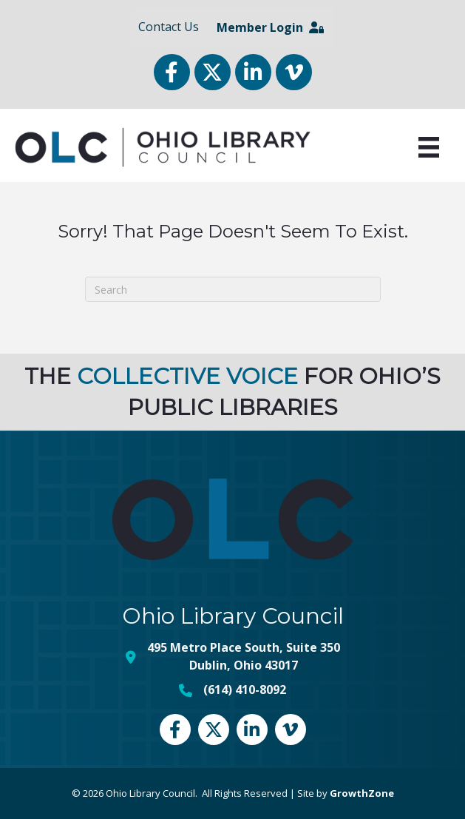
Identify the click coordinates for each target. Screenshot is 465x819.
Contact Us (168, 26)
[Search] (233, 289)
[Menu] (428, 147)
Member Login (270, 27)
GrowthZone (362, 793)
